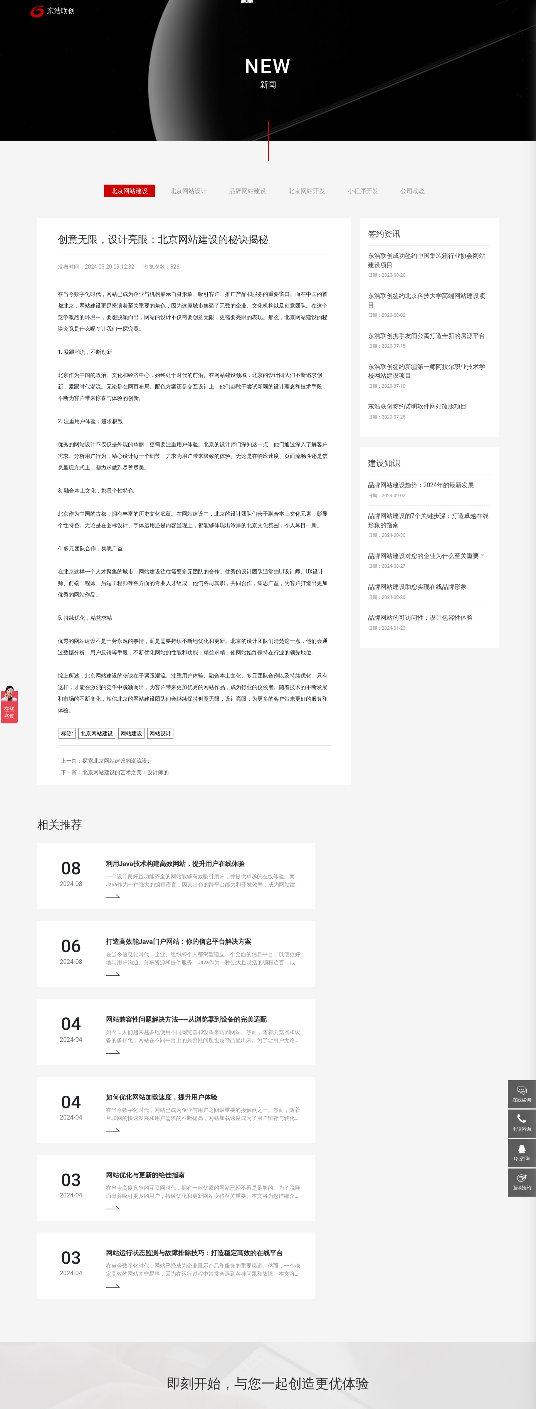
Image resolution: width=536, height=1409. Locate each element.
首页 (245, 13)
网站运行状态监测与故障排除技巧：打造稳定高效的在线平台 (419, 1023)
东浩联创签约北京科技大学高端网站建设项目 (426, 300)
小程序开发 (363, 191)
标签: (67, 733)
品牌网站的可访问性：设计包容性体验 (420, 617)
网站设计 (160, 733)
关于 (433, 13)
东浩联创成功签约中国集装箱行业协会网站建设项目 (426, 260)
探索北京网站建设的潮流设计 (117, 761)
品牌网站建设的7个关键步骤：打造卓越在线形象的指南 (428, 520)
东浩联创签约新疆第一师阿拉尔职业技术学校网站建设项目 (426, 371)
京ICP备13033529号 (216, 1383)
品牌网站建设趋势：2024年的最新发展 (421, 485)
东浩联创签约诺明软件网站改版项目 (417, 406)
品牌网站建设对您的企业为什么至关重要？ (426, 556)
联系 (480, 13)
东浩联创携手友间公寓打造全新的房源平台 (426, 336)
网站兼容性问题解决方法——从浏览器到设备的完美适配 (174, 942)
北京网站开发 (306, 191)
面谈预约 (521, 1187)
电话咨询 (521, 1129)
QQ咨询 (522, 1158)
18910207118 (434, 1321)
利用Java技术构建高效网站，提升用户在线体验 (163, 862)
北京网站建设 (129, 191)
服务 (339, 13)
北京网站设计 (188, 191)
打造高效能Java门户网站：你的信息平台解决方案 (403, 862)
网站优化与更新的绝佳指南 (133, 1023)
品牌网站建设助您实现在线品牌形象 (417, 586)
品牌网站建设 (247, 191)
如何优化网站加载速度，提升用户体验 (386, 942)
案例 (292, 13)
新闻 (386, 13)
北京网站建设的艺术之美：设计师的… (127, 772)
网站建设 (131, 733)
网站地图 (251, 1383)
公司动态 (412, 191)
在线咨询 (521, 1100)
